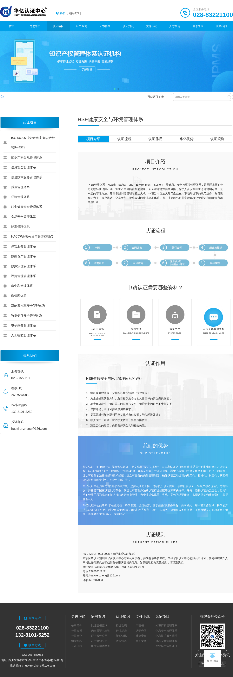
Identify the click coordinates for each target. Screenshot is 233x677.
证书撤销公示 (99, 641)
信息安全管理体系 (23, 167)
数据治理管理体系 (23, 266)
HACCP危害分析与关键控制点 (32, 236)
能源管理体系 (20, 226)
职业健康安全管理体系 (26, 206)
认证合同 (141, 630)
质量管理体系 (20, 187)
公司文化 (76, 635)
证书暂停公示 (99, 635)
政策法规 (121, 641)
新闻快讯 (121, 635)
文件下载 (151, 26)
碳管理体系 (19, 295)
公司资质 (76, 630)
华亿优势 (187, 139)
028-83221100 (213, 14)
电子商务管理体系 (23, 325)
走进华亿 (35, 26)
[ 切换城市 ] (70, 13)
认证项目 (58, 26)
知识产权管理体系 (166, 625)
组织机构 (76, 641)
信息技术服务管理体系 (26, 177)
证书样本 (104, 26)
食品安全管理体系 (23, 216)
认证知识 (128, 26)
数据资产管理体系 (23, 256)
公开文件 (141, 641)
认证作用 (156, 139)
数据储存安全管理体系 (26, 315)
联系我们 (221, 26)
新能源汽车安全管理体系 (28, 305)
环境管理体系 (20, 197)
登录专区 (198, 26)
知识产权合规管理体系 (26, 157)
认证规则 (217, 139)
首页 (11, 26)
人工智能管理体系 (23, 335)
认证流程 (124, 139)
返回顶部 (212, 657)
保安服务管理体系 (23, 246)
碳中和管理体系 (22, 286)
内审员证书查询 (100, 630)
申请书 (140, 625)
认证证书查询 (99, 625)
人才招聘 (174, 26)
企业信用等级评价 (166, 646)
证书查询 (81, 26)
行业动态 (121, 625)
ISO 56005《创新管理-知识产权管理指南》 (33, 142)
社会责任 (141, 635)
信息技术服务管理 (166, 635)
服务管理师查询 (100, 646)
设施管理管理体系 (23, 276)
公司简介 (76, 625)
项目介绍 (93, 139)
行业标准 (121, 630)
